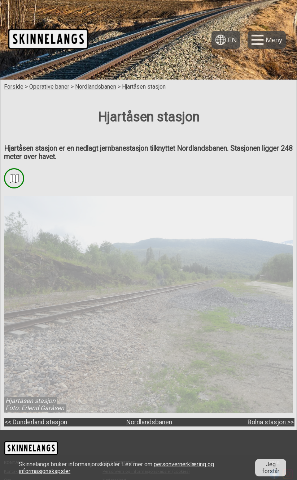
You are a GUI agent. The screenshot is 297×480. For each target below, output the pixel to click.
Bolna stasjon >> (271, 422)
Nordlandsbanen (95, 86)
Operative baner (49, 86)
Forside (13, 86)
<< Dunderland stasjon (36, 422)
